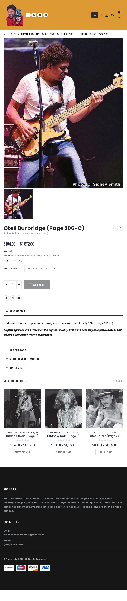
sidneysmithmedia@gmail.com (24, 534)
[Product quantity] (13, 284)
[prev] (115, 228)
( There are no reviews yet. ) (33, 233)
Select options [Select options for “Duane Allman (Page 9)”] (63, 452)
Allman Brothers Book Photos (31, 255)
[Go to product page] (22, 408)
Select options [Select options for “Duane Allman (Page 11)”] (22, 452)
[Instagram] (45, 15)
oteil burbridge (16, 260)
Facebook (6, 298)
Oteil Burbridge (53, 255)
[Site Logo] (14, 15)
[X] (33, 15)
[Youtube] (39, 15)
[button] (94, 15)
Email (19, 298)
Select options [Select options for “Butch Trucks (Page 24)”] (104, 452)
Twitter (12, 298)
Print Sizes (11, 268)
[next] (121, 228)
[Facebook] (28, 15)
